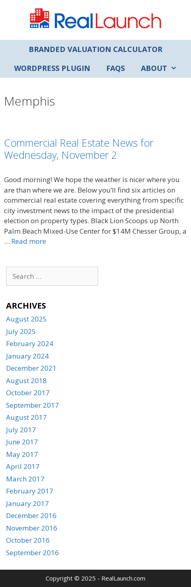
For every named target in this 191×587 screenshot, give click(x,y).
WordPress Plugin (52, 68)
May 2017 (22, 454)
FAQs (115, 68)
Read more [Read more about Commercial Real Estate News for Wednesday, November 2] (28, 241)
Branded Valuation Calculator (95, 49)
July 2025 (21, 331)
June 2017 (22, 441)
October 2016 (28, 540)
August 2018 (26, 380)
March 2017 (25, 478)
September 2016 (32, 552)
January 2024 (27, 356)
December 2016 (31, 515)
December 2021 (31, 368)
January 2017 (27, 503)
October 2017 (28, 392)
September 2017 (32, 405)
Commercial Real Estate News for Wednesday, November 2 (78, 149)
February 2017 (29, 491)
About (163, 68)
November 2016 (31, 528)
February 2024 (29, 343)
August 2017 (26, 417)
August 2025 (26, 319)
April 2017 (23, 466)
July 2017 (21, 429)
